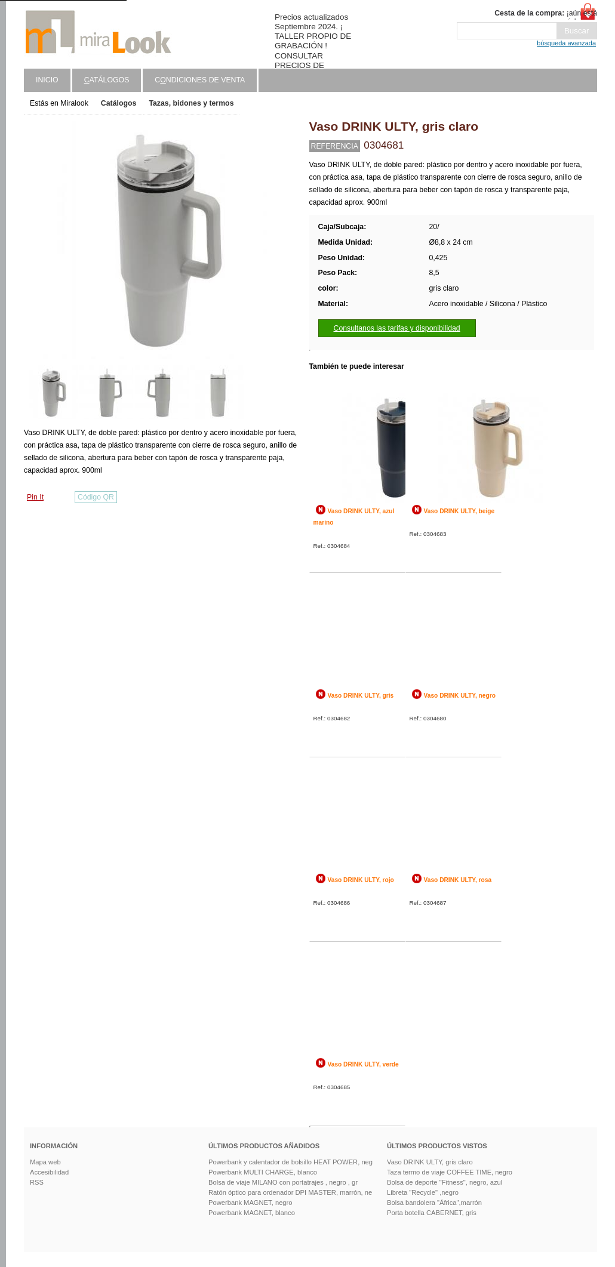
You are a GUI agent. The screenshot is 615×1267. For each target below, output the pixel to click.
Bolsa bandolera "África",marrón (434, 1202)
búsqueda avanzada (566, 43)
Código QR (96, 497)
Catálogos (119, 103)
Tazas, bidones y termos (191, 103)
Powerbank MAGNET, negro (250, 1202)
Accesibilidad (49, 1172)
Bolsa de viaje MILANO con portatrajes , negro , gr (283, 1182)
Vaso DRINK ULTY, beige (459, 511)
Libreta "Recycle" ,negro (423, 1192)
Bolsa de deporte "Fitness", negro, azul (444, 1182)
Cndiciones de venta (200, 80)
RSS (37, 1182)
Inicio (47, 80)
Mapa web (45, 1162)
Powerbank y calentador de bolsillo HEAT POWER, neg (290, 1162)
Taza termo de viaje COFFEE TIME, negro (449, 1172)
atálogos (107, 80)
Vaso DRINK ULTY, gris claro (430, 1162)
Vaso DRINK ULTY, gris (361, 695)
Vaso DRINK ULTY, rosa (458, 880)
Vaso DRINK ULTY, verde (363, 1064)
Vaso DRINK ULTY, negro (460, 695)
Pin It (35, 497)
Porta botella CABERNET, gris (431, 1212)
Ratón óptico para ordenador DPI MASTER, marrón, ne (290, 1192)
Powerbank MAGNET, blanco (251, 1212)
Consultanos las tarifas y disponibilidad (397, 328)
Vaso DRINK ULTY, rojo (361, 880)
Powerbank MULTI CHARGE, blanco (262, 1172)
